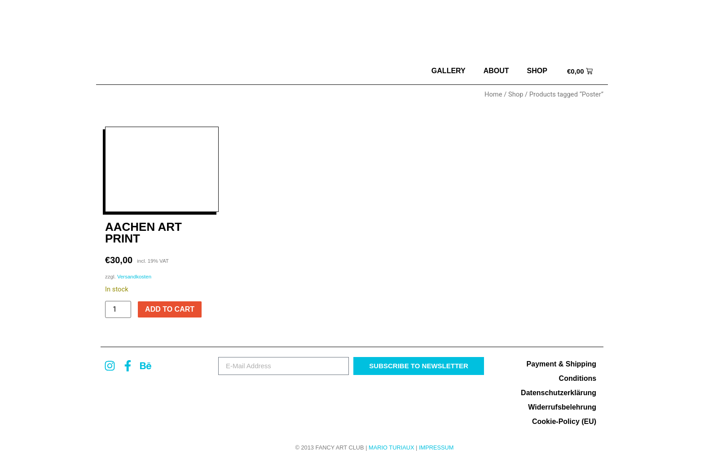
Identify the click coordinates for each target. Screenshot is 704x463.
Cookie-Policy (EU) (564, 421)
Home (493, 94)
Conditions (578, 378)
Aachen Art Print (143, 232)
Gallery (448, 71)
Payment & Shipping (562, 364)
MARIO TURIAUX (391, 447)
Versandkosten (134, 276)
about (496, 71)
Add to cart (169, 309)
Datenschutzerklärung (558, 393)
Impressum (436, 447)
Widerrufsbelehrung (562, 407)
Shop (537, 71)
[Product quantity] (118, 309)
